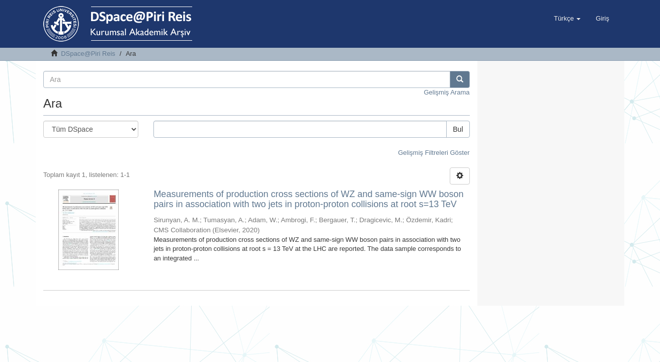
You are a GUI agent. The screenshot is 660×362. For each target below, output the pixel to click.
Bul (458, 129)
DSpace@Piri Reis (88, 53)
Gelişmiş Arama (446, 92)
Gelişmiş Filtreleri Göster (433, 152)
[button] (567, 18)
